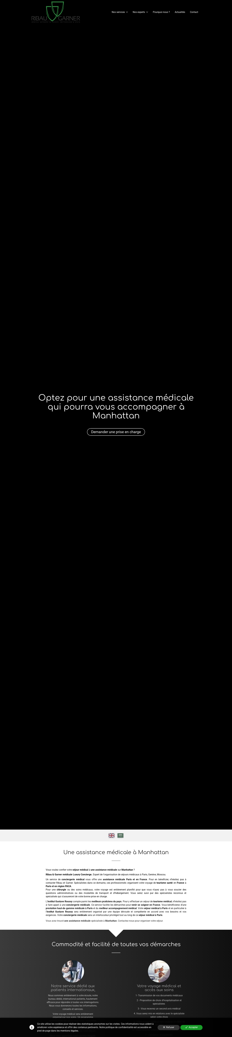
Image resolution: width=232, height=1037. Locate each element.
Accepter (191, 1027)
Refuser (168, 1027)
